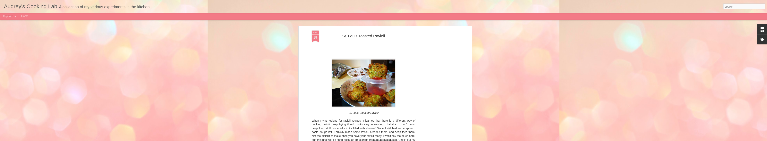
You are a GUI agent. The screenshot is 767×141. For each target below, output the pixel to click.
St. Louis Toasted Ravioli (363, 36)
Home (24, 16)
